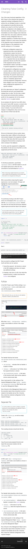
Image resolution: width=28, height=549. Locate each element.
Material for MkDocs (10, 547)
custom (18, 502)
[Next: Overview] (21, 541)
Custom (5, 276)
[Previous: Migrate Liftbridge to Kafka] (2, 541)
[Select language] (22, 1)
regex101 (21, 168)
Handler (8, 99)
